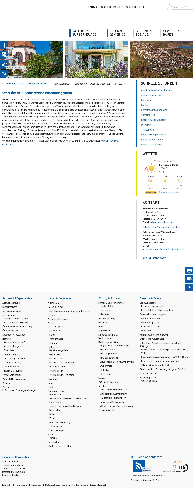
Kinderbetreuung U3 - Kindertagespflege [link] (109, 336)
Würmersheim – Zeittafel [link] (61, 374)
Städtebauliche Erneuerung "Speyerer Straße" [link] (162, 369)
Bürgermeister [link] (9, 306)
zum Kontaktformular (153, 257)
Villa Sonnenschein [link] (109, 357)
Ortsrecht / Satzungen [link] (13, 334)
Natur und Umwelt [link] (57, 391)
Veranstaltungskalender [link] (14, 378)
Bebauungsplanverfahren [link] (153, 306)
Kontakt (93, 7)
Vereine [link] (53, 437)
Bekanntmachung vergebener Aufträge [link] (160, 360)
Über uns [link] (104, 314)
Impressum (22, 484)
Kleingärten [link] (55, 330)
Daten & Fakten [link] (56, 306)
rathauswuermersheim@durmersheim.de (163, 249)
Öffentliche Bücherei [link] (108, 382)
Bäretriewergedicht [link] (59, 350)
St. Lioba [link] (104, 369)
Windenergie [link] (55, 426)
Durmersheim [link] (56, 358)
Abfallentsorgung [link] (11, 302)
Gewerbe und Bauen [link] (150, 318)
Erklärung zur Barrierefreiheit (90, 484)
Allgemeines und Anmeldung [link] (114, 345)
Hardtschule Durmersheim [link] (113, 397)
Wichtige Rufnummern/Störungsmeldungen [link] (19, 388)
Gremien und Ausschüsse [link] (16, 318)
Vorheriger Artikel (13, 83)
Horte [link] (101, 326)
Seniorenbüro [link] (106, 310)
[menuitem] (152, 7)
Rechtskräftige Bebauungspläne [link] (157, 310)
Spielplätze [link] (53, 441)
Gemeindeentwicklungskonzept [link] (155, 314)
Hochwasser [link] (55, 394)
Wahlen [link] (6, 382)
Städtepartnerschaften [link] (59, 446)
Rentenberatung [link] (12, 354)
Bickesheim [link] (55, 354)
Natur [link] (52, 334)
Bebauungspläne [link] (148, 302)
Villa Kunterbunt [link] (108, 349)
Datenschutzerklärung (57, 484)
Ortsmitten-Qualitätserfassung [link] (65, 405)
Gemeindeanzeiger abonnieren (146, 475)
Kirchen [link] (51, 382)
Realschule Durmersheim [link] (112, 401)
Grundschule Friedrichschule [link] (114, 389)
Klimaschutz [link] (55, 409)
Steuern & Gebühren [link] (12, 370)
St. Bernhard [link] (106, 365)
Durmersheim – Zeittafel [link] (61, 362)
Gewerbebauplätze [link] (149, 322)
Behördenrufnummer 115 (144, 480)
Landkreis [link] (52, 386)
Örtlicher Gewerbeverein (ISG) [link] (154, 364)
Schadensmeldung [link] (11, 362)
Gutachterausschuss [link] (150, 326)
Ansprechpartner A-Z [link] (14, 342)
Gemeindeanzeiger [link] (11, 310)
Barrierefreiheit (136, 7)
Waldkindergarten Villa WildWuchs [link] (117, 361)
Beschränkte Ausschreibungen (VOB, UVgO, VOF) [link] (165, 356)
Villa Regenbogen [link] (109, 353)
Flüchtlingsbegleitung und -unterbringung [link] (69, 310)
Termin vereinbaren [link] (12, 374)
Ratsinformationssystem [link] (16, 322)
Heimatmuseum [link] (57, 366)
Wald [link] (52, 418)
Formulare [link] (9, 350)
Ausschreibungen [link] (12, 346)
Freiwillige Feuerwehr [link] (58, 319)
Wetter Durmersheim (165, 161)
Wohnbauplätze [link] (148, 377)
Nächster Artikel (37, 83)
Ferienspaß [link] (103, 322)
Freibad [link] (51, 314)
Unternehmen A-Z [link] (148, 373)
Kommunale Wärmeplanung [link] (154, 334)
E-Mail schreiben (11, 475)
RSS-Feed (118, 7)
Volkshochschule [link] (106, 409)
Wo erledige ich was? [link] (14, 358)
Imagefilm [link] (53, 378)
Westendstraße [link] (149, 380)
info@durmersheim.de (161, 222)
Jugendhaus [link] (104, 330)
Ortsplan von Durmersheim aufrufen (161, 227)
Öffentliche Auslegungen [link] (152, 338)
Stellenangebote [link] (10, 366)
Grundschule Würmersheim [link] (113, 393)
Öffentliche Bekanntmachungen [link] (18, 326)
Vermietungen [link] (56, 338)
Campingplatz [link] (56, 326)
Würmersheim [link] (56, 370)
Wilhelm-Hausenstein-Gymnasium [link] (116, 405)
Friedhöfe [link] (52, 342)
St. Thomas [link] (106, 374)
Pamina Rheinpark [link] (57, 430)
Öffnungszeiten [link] (10, 330)
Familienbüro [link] (106, 306)
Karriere (105, 7)
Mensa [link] (101, 378)
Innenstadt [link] (145, 330)
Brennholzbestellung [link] (59, 422)
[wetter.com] (151, 193)
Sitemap (36, 484)
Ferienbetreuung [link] (106, 318)
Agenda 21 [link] (53, 302)
